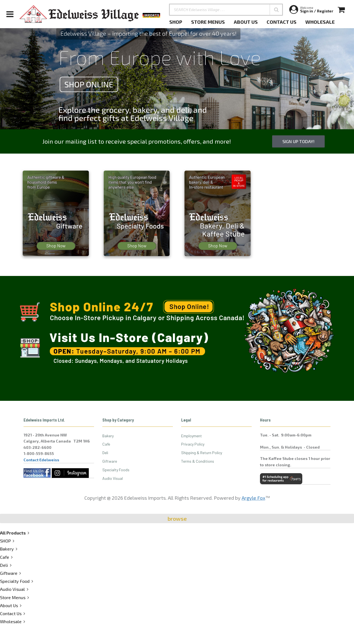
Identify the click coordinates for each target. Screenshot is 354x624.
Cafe (106, 444)
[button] (276, 10)
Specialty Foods (115, 469)
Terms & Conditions (197, 461)
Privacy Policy (192, 444)
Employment (191, 435)
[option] (177, 78)
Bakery (108, 435)
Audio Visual (112, 478)
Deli (105, 452)
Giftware (109, 461)
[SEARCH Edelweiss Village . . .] (226, 10)
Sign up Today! (298, 141)
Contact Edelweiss (41, 459)
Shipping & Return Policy (201, 452)
